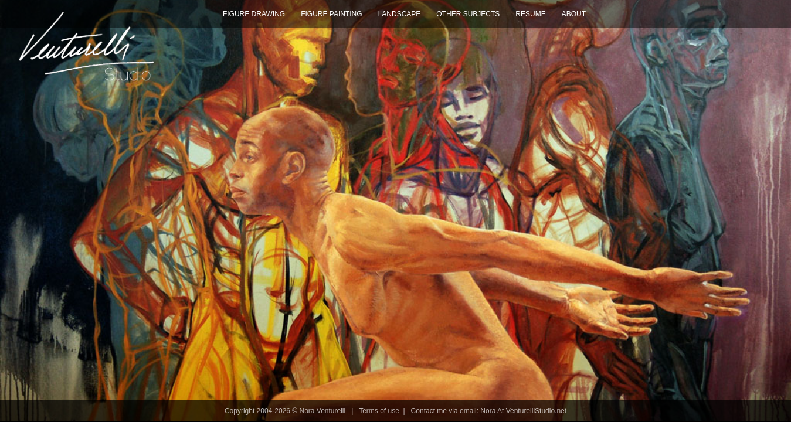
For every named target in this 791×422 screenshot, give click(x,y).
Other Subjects (468, 14)
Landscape (399, 14)
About (574, 14)
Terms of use (379, 411)
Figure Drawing (254, 14)
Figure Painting (331, 14)
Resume (530, 14)
